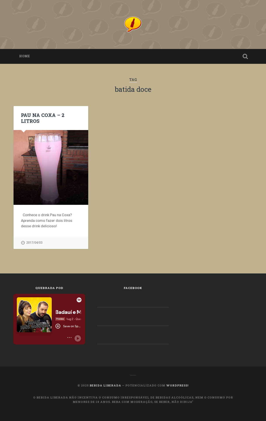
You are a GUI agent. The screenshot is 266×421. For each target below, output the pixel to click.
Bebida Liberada (105, 385)
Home (24, 56)
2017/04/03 (34, 243)
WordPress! (177, 385)
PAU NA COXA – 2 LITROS (42, 118)
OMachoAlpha (133, 375)
